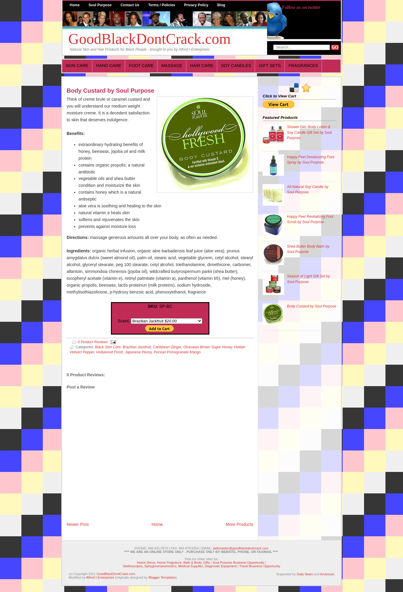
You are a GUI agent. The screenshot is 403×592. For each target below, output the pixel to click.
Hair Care (201, 65)
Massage (171, 65)
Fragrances (303, 65)
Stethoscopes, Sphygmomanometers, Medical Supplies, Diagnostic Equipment (180, 566)
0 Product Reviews (93, 342)
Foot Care (141, 65)
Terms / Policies (161, 5)
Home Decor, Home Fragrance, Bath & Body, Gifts (173, 562)
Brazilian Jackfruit (137, 347)
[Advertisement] (286, 425)
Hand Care (108, 65)
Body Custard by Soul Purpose (110, 90)
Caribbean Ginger (167, 347)
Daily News (305, 574)
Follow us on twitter (301, 7)
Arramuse (327, 574)
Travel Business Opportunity (259, 566)
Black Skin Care (107, 347)
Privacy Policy (196, 5)
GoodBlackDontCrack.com (149, 38)
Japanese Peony (138, 352)
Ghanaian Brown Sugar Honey (207, 347)
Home (75, 5)
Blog (221, 5)
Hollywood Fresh (109, 352)
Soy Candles (236, 65)
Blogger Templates (161, 577)
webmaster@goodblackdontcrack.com (241, 548)
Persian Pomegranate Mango (177, 352)
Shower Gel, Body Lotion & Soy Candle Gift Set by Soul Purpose (309, 132)
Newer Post (78, 524)
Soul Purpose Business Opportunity (238, 562)
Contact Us (129, 5)
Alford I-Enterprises (100, 577)
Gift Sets (270, 65)
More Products (239, 524)
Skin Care (76, 65)
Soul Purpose (100, 5)
